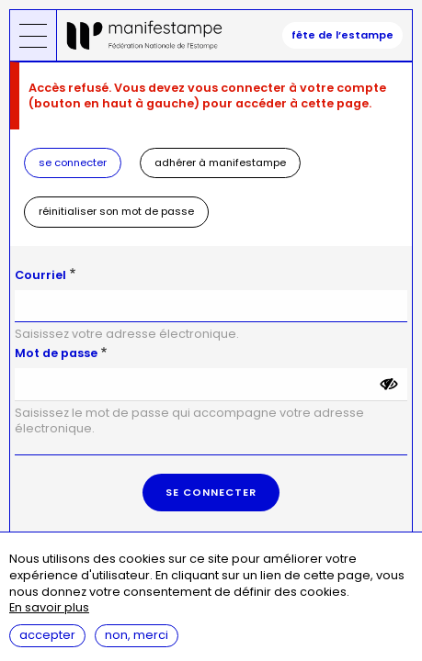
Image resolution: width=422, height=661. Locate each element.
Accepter (47, 635)
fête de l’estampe (342, 35)
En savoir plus (49, 608)
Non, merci (136, 635)
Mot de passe (56, 353)
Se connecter (73, 162)
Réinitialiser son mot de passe (116, 211)
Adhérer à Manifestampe (220, 162)
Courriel (40, 275)
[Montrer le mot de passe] (389, 384)
